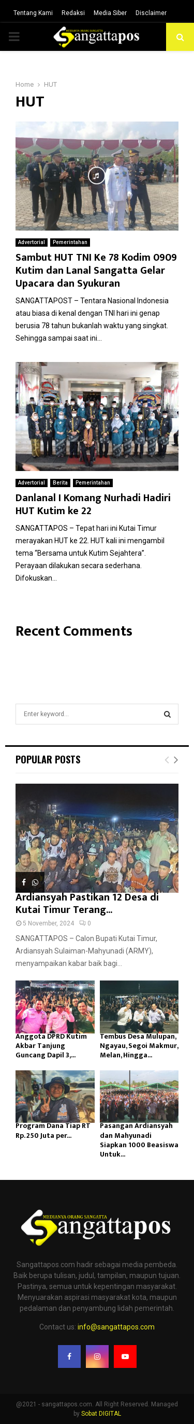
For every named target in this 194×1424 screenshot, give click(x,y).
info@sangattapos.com (116, 1327)
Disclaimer (151, 13)
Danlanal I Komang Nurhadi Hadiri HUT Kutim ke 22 (93, 504)
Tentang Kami (33, 13)
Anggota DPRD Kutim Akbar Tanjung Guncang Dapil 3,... (51, 1045)
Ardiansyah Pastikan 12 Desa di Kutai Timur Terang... (87, 904)
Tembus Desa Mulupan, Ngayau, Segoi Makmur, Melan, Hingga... (139, 1045)
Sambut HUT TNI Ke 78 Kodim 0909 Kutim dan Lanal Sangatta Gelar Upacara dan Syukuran (96, 270)
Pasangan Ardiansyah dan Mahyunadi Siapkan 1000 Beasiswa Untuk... (139, 1140)
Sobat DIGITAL (101, 1413)
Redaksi (73, 13)
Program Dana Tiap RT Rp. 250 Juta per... (53, 1130)
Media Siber (110, 13)
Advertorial (31, 242)
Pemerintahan (70, 242)
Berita (60, 483)
